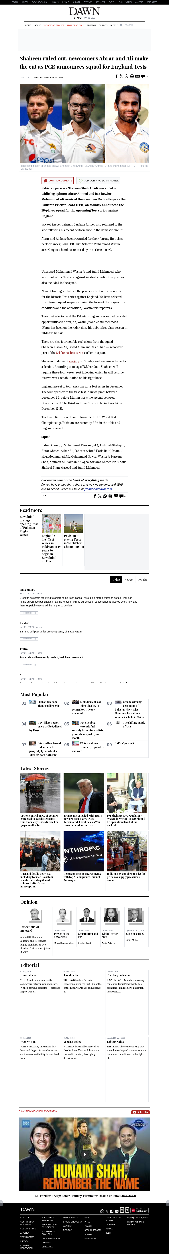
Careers (139, 2)
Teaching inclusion (118, 975)
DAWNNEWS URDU (40, 2)
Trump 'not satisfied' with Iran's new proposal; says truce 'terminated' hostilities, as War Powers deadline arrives (83, 820)
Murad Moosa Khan (64, 943)
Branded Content (51, 1238)
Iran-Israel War (75, 25)
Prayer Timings (71, 1218)
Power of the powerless (62, 935)
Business (115, 25)
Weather (67, 1226)
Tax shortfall (71, 975)
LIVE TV (25, 2)
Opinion (103, 25)
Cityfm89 (110, 1225)
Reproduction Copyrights (49, 1226)
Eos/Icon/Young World (114, 1219)
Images (55, 2)
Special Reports (92, 1230)
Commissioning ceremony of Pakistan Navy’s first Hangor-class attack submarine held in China (129, 709)
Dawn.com (25, 77)
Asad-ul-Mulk (84, 943)
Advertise (100, 2)
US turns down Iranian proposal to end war (88, 747)
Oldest (116, 579)
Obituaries (151, 2)
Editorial (29, 965)
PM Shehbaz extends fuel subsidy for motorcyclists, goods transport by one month (88, 730)
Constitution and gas (88, 935)
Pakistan (91, 25)
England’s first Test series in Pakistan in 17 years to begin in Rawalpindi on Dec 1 (51, 548)
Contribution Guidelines (27, 1223)
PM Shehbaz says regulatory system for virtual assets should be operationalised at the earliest (126, 820)
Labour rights (115, 1041)
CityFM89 (88, 2)
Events (112, 2)
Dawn (87, 1218)
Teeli (108, 1233)
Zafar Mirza (132, 940)
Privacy (24, 1241)
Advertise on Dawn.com (48, 1233)
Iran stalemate (29, 975)
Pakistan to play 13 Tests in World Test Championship (74, 541)
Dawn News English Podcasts (38, 1111)
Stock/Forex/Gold (72, 1222)
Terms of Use (27, 1237)
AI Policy (24, 1233)
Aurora (76, 2)
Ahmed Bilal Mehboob (31, 937)
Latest (37, 25)
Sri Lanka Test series (69, 353)
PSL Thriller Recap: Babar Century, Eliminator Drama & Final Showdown (84, 1196)
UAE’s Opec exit (124, 743)
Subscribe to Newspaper (48, 1219)
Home (28, 25)
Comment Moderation (26, 1247)
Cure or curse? (135, 933)
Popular (142, 579)
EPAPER (15, 2)
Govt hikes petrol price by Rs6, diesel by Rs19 (45, 726)
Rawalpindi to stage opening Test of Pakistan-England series (29, 526)
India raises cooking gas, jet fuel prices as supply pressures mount (126, 877)
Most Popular (34, 694)
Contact (24, 1218)
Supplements (125, 2)
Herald (65, 2)
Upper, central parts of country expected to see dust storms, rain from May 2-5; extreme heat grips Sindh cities (39, 820)
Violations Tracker (54, 25)
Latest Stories (34, 768)
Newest (129, 579)
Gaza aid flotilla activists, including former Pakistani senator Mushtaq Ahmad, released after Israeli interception (36, 880)
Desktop (67, 1230)
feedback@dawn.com (98, 489)
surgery (74, 361)
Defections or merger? (30, 928)
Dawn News (90, 1239)
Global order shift (110, 935)
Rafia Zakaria (108, 943)
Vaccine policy (72, 1041)
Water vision (28, 1041)
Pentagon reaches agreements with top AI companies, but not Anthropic (82, 877)
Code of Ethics (28, 1229)
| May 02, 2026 (84, 18)
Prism (87, 1222)
